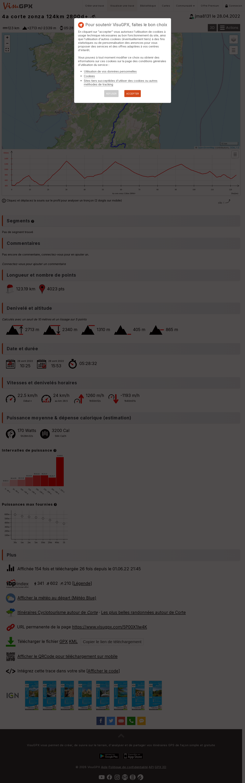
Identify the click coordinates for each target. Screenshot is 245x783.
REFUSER (111, 93)
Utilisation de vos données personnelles (110, 71)
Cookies (89, 76)
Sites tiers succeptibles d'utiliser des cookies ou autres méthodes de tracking (120, 82)
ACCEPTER (132, 93)
